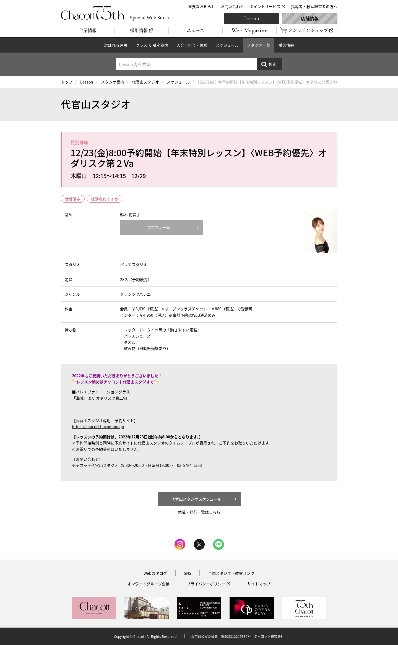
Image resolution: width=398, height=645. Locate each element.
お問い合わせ (232, 6)
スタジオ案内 (112, 82)
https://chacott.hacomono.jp (98, 426)
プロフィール (158, 227)
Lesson (251, 18)
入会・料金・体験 (191, 45)
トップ (66, 82)
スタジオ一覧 (258, 45)
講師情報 (286, 45)
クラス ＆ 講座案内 (152, 45)
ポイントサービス (264, 6)
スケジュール (227, 45)
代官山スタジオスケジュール (196, 499)
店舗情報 (310, 18)
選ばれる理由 (115, 45)
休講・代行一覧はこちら (199, 512)
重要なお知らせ (201, 6)
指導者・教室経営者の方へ (314, 6)
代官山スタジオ (145, 82)
